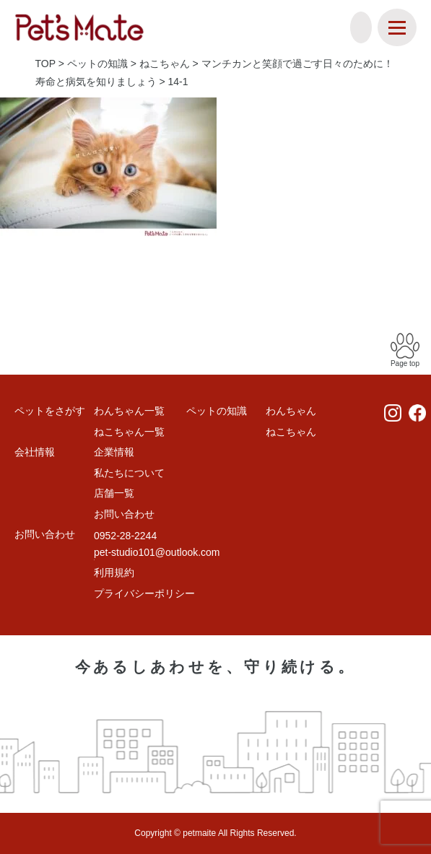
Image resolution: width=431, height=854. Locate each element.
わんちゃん (291, 411)
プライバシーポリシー (144, 593)
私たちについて (129, 473)
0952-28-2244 (125, 535)
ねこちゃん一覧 (129, 431)
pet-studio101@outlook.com (157, 552)
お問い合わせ (124, 514)
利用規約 (114, 572)
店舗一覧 (114, 493)
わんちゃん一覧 (129, 411)
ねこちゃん (291, 431)
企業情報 (114, 452)
